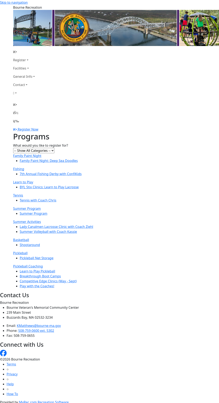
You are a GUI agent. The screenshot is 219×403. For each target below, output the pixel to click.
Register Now (28, 129)
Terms (11, 364)
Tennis (18, 195)
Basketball (21, 240)
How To (12, 394)
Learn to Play (23, 182)
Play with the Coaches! (37, 286)
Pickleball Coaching (28, 266)
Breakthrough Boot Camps (40, 276)
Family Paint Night (27, 155)
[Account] (24, 93)
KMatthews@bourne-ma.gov (39, 325)
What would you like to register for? (40, 145)
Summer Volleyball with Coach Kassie (48, 231)
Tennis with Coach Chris (38, 200)
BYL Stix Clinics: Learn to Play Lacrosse (49, 187)
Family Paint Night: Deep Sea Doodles (49, 160)
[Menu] (16, 121)
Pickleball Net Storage (37, 258)
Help (10, 384)
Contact (19, 84)
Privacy (12, 374)
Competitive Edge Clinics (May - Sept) (48, 281)
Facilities (19, 68)
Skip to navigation (14, 2)
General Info (23, 76)
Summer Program (27, 208)
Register (19, 60)
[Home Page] (24, 52)
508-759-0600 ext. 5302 (36, 330)
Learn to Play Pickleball (37, 271)
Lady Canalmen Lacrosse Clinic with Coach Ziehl (56, 226)
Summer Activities (27, 221)
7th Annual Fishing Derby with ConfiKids (51, 174)
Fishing (18, 169)
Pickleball (20, 253)
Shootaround (30, 245)
